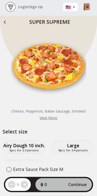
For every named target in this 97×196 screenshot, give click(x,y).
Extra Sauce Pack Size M (38, 169)
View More (48, 117)
